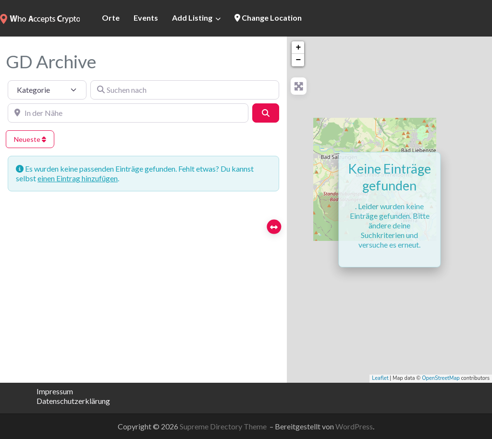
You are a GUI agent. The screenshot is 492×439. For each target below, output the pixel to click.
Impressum (55, 391)
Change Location (268, 17)
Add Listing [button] (192, 17)
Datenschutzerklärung (73, 400)
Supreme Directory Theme (224, 426)
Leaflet (380, 378)
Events (146, 17)
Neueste (30, 139)
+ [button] (298, 47)
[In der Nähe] (128, 113)
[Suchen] (265, 113)
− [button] (298, 60)
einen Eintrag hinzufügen (77, 178)
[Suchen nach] (185, 90)
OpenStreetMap (441, 378)
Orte (111, 17)
